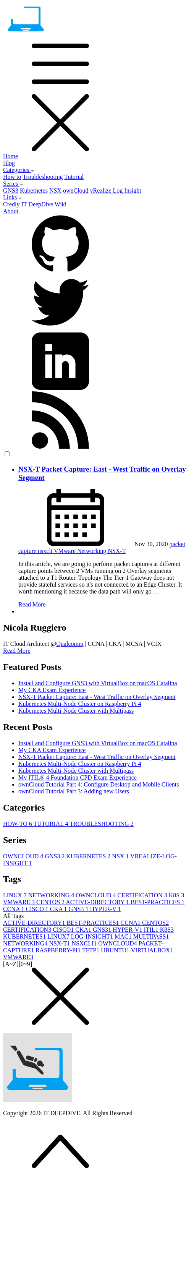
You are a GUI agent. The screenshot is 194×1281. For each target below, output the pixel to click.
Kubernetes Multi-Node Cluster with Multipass (76, 710)
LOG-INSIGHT (93, 936)
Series (13, 183)
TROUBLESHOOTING (102, 823)
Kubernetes (34, 190)
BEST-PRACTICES (157, 902)
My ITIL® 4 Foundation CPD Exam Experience (77, 777)
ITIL (152, 929)
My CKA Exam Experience (52, 690)
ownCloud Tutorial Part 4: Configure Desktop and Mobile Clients (98, 784)
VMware (65, 551)
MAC (124, 936)
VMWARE (19, 902)
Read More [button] (17, 650)
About (10, 211)
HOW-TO (18, 823)
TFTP (91, 950)
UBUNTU (116, 950)
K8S (176, 895)
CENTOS (51, 902)
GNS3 (10, 190)
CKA (59, 909)
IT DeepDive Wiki (44, 204)
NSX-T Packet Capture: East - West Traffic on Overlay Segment (97, 697)
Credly (11, 204)
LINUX (15, 895)
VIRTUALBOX (152, 950)
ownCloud (76, 190)
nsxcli (46, 551)
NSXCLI (85, 943)
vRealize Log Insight (115, 190)
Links (12, 197)
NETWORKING (52, 895)
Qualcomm (69, 643)
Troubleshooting (43, 177)
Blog (9, 163)
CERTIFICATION (143, 895)
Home (10, 156)
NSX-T (117, 551)
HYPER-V (105, 909)
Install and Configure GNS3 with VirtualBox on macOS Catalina (97, 683)
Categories (18, 170)
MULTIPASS (151, 936)
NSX (55, 190)
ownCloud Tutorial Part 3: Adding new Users (73, 791)
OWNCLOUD (24, 856)
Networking (92, 551)
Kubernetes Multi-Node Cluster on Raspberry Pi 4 (79, 703)
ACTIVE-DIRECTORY (98, 902)
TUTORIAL (51, 823)
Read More (32, 604)
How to (12, 177)
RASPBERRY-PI (59, 950)
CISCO (38, 909)
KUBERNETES (89, 856)
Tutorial (74, 177)
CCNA (14, 909)
